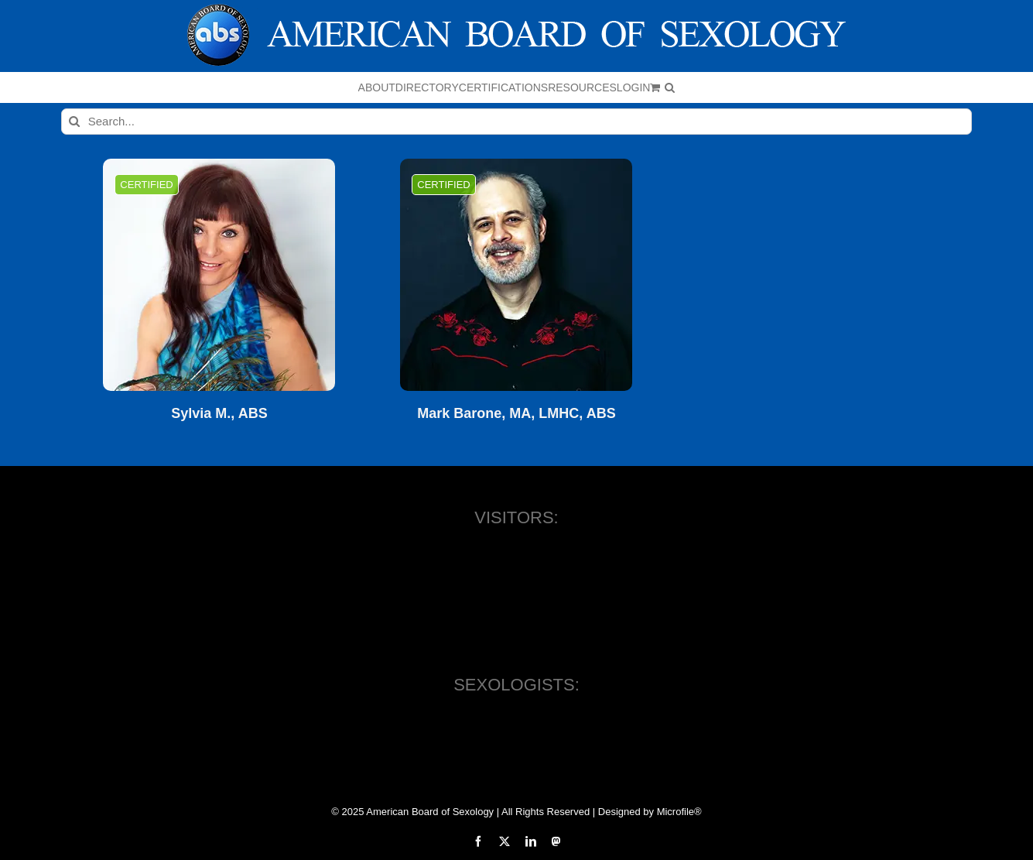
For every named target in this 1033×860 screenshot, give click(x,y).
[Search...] (516, 121)
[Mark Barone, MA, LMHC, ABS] (516, 275)
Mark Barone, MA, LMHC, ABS (516, 413)
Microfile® (679, 811)
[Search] (74, 121)
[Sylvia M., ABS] (219, 275)
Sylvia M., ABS (219, 413)
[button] (670, 87)
